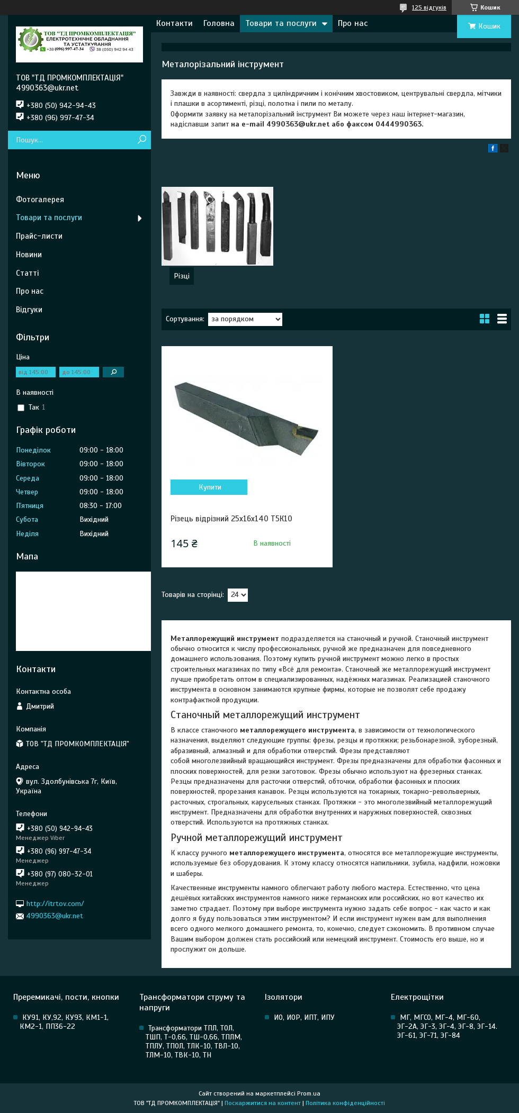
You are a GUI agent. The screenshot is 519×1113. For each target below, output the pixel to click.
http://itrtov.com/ (55, 903)
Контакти (174, 23)
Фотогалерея (40, 199)
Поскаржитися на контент (263, 1103)
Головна (219, 23)
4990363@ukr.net (54, 915)
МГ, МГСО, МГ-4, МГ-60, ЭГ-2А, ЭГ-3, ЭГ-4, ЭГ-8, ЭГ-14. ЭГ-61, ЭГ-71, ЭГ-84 (447, 1026)
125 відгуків (429, 7)
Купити (210, 487)
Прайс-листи (39, 236)
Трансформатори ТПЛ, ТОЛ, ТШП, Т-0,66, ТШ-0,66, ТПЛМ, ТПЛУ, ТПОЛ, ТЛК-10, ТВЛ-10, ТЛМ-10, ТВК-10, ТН (194, 1042)
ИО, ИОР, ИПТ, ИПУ (304, 1017)
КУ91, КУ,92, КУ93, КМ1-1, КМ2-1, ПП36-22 (64, 1022)
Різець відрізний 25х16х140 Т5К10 (231, 518)
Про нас (353, 23)
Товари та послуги (281, 23)
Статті (27, 273)
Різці (182, 276)
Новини (29, 254)
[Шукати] (141, 140)
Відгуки (29, 309)
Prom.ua (308, 1093)
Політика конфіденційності (345, 1103)
